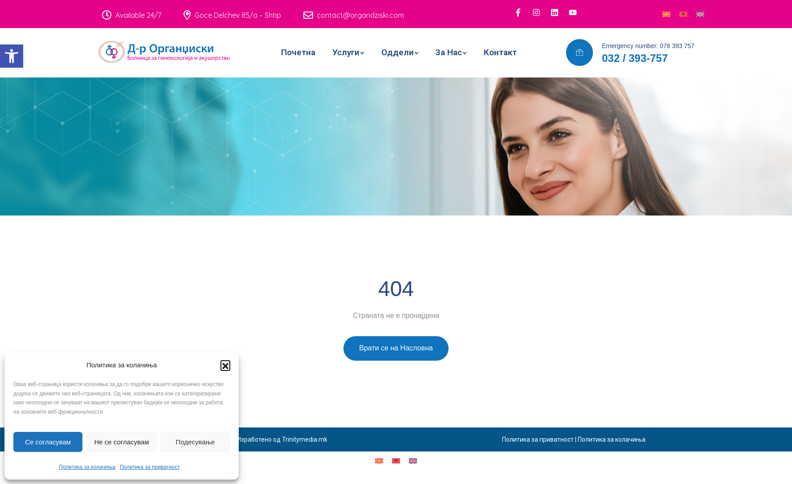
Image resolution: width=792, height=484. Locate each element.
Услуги (345, 52)
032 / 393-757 (635, 58)
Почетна (298, 52)
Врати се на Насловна (396, 348)
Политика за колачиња (87, 467)
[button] (11, 56)
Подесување (195, 442)
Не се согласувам (121, 442)
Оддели (397, 52)
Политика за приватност (150, 467)
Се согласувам (48, 442)
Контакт (500, 52)
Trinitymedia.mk (304, 439)
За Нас (448, 52)
